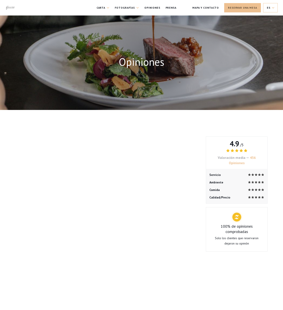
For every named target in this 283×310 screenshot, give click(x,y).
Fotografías (127, 7)
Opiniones (152, 7)
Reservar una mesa (242, 7)
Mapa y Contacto (205, 7)
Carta (103, 7)
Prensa (171, 7)
